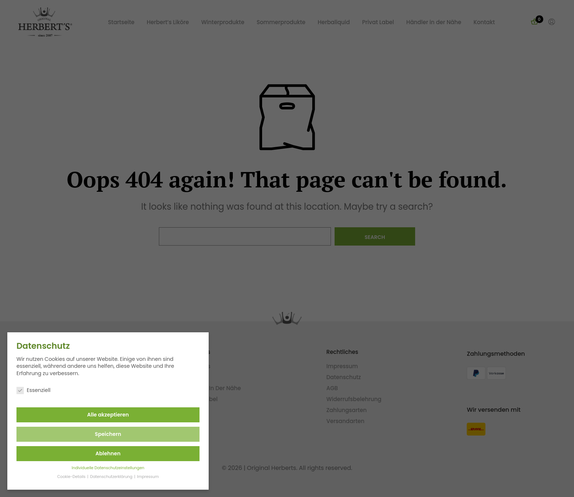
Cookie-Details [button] (67, 476)
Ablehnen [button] (102, 453)
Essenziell (29, 390)
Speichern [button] (103, 434)
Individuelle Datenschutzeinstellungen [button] (103, 468)
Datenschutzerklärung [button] (106, 476)
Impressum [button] (143, 476)
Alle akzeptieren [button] (103, 414)
